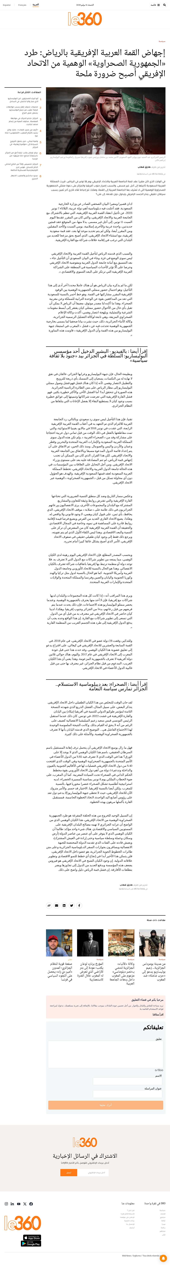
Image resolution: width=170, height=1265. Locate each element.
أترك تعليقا (106, 1105)
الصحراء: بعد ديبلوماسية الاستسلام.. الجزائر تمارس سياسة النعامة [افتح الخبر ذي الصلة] (102, 687)
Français (22, 5)
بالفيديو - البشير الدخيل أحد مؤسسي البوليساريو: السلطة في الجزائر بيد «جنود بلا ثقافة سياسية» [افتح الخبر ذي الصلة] (98, 356)
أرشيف (131, 1228)
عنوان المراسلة (153, 1088)
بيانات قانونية (129, 1221)
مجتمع (162, 1217)
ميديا (163, 1224)
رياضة (163, 1228)
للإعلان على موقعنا (127, 1217)
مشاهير (162, 1231)
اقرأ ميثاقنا (158, 1014)
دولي (163, 1234)
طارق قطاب (144, 166)
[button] (163, 1258)
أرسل (68, 1172)
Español (6, 5)
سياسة (162, 41)
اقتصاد (162, 1214)
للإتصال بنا (130, 1224)
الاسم (158, 1075)
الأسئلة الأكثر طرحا (127, 1214)
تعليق (159, 1038)
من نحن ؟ (130, 1210)
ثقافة (163, 1221)
